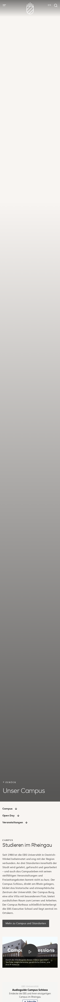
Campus (9, 808)
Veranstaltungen (15, 822)
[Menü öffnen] (4, 5)
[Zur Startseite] (30, 8)
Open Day (11, 815)
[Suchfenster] (56, 5)
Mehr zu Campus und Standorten (26, 923)
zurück (9, 782)
